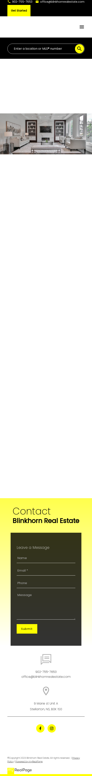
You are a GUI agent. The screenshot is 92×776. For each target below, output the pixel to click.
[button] (19, 1)
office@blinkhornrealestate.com (62, 1)
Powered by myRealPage (29, 761)
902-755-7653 (22, 1)
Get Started (19, 10)
